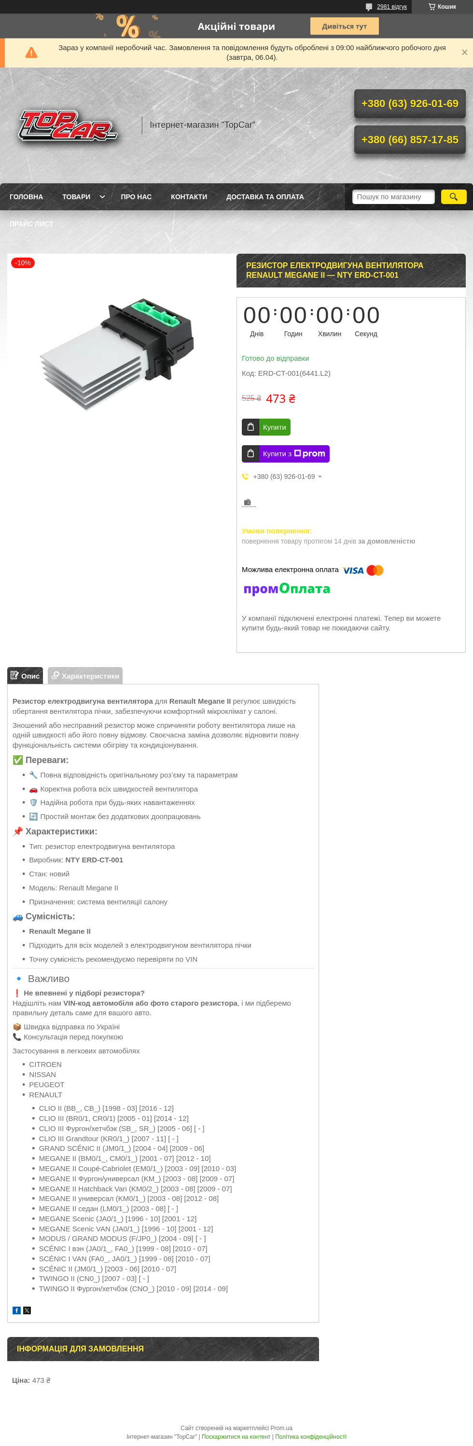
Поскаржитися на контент (236, 1436)
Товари (76, 197)
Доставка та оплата (265, 197)
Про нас (136, 197)
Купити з (294, 454)
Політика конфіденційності (311, 1436)
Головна (26, 197)
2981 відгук (392, 6)
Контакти (189, 197)
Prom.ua (281, 1428)
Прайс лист (32, 224)
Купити (274, 427)
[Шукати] (454, 197)
